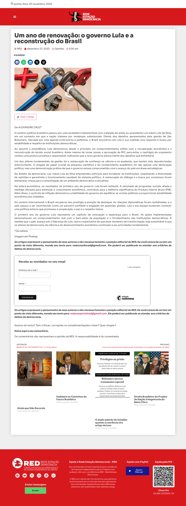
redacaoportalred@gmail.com (88, 313)
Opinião (59, 48)
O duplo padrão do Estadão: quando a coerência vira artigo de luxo (111, 422)
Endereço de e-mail (28, 270)
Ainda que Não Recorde (31, 408)
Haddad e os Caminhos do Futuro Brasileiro (71, 398)
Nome (22, 283)
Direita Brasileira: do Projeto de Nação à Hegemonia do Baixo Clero (150, 399)
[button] (14, 16)
